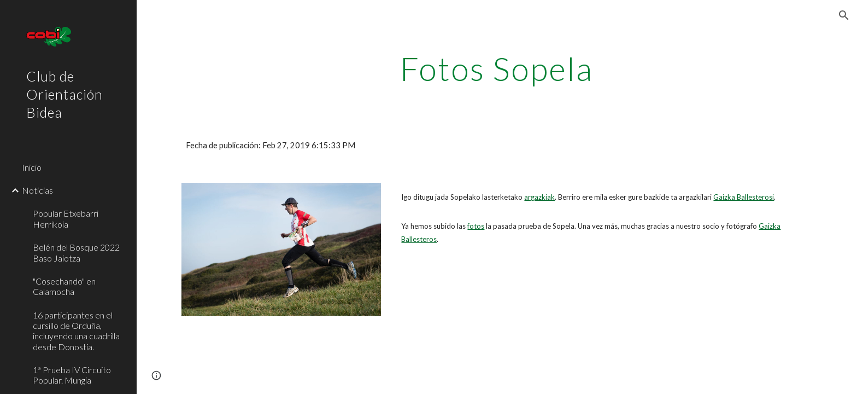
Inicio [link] (32, 167)
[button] (844, 15)
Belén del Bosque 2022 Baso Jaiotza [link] (76, 252)
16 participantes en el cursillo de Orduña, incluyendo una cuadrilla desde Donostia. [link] (76, 331)
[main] (497, 68)
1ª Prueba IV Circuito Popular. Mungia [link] (72, 374)
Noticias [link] (37, 190)
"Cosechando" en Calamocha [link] (64, 286)
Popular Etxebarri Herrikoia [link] (65, 218)
